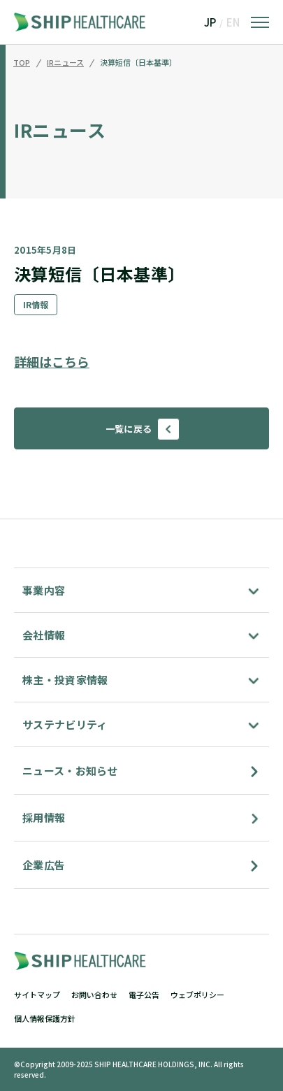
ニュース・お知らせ (70, 770)
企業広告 (43, 865)
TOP (21, 63)
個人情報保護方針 (44, 1018)
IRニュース (65, 63)
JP (210, 22)
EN (233, 22)
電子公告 (144, 994)
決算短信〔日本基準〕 (138, 63)
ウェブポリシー (197, 994)
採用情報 (43, 817)
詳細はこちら (51, 361)
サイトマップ (37, 994)
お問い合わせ (94, 994)
